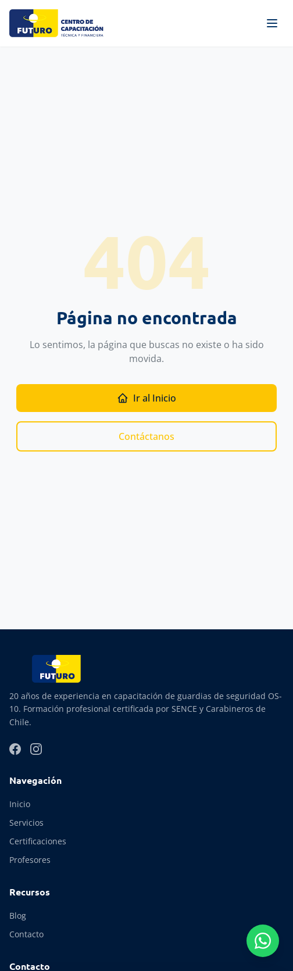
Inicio (19, 803)
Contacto (26, 934)
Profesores (30, 859)
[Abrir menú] (272, 23)
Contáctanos (146, 436)
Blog (17, 915)
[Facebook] (15, 749)
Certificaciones (37, 841)
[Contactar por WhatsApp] (262, 941)
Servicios (26, 822)
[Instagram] (36, 749)
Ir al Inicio (146, 398)
